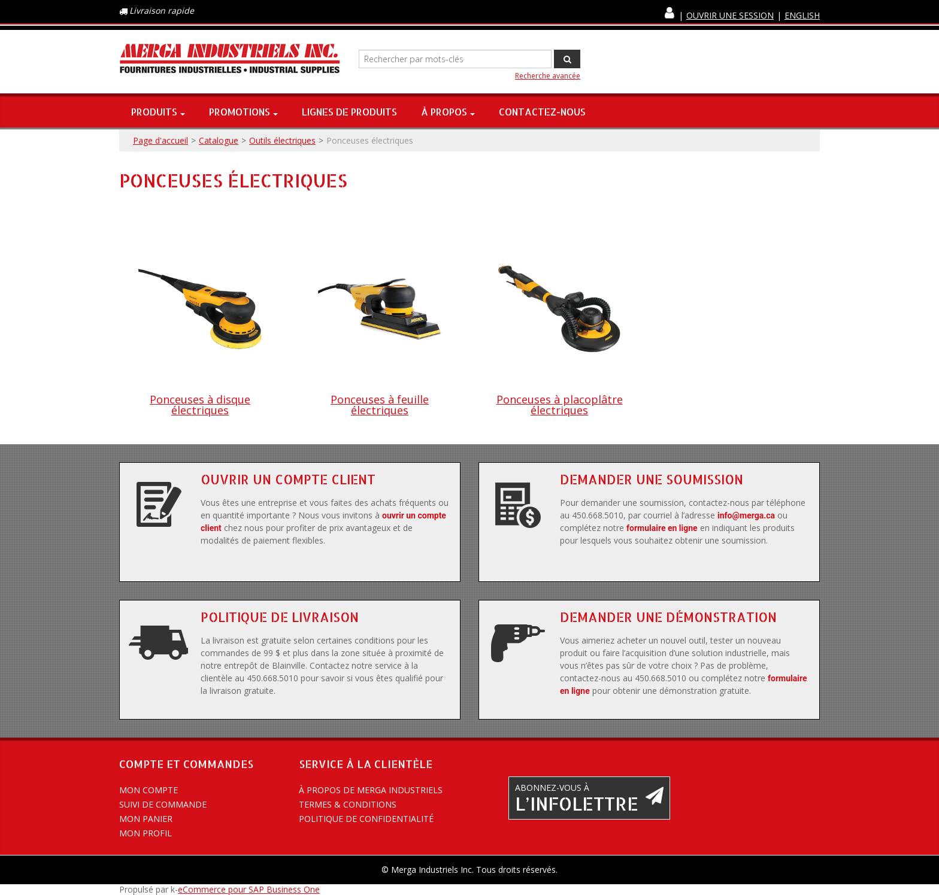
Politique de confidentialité (366, 818)
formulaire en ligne (662, 528)
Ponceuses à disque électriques (200, 404)
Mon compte (148, 790)
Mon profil (145, 833)
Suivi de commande (163, 804)
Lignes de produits (349, 111)
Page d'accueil (160, 140)
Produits (158, 111)
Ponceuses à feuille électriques (380, 404)
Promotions (243, 111)
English (802, 15)
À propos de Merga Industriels (371, 790)
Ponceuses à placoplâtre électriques (559, 404)
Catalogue (218, 140)
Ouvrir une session (730, 15)
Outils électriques (282, 140)
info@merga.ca (746, 515)
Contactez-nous (542, 111)
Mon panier (145, 818)
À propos (448, 111)
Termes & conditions (347, 804)
